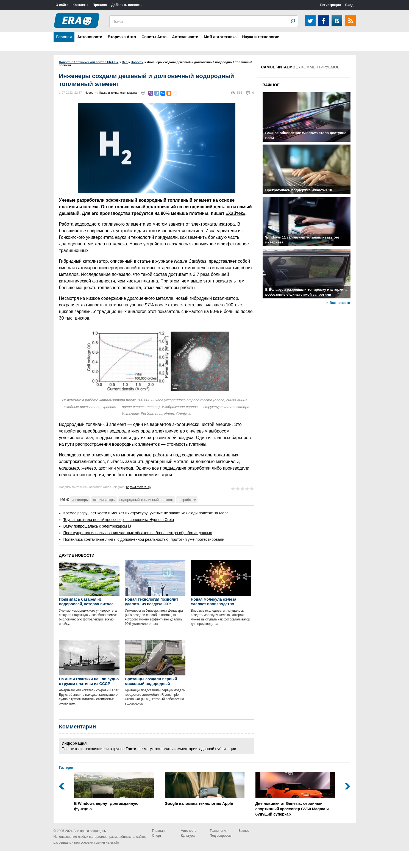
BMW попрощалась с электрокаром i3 (97, 526)
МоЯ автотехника (220, 37)
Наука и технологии (260, 37)
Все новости (340, 302)
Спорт (157, 836)
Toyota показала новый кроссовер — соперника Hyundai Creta (118, 519)
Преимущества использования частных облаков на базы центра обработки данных (137, 533)
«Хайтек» (235, 213)
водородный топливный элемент (146, 500)
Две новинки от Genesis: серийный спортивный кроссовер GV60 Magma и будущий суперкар (295, 794)
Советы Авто (153, 37)
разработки (186, 500)
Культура (188, 836)
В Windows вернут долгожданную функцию (114, 791)
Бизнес (244, 831)
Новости (90, 92)
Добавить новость (126, 5)
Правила (100, 5)
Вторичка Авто (122, 37)
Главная (64, 37)
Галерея (67, 767)
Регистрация (330, 5)
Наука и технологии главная (118, 92)
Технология (218, 831)
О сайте (62, 5)
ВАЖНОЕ (271, 85)
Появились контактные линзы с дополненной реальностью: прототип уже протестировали (143, 539)
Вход (349, 5)
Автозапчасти (185, 37)
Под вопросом (221, 836)
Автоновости (89, 37)
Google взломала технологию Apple (204, 789)
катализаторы (104, 500)
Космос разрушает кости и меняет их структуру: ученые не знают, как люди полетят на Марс (146, 513)
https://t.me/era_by (138, 487)
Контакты (80, 5)
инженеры (80, 500)
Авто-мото (189, 831)
